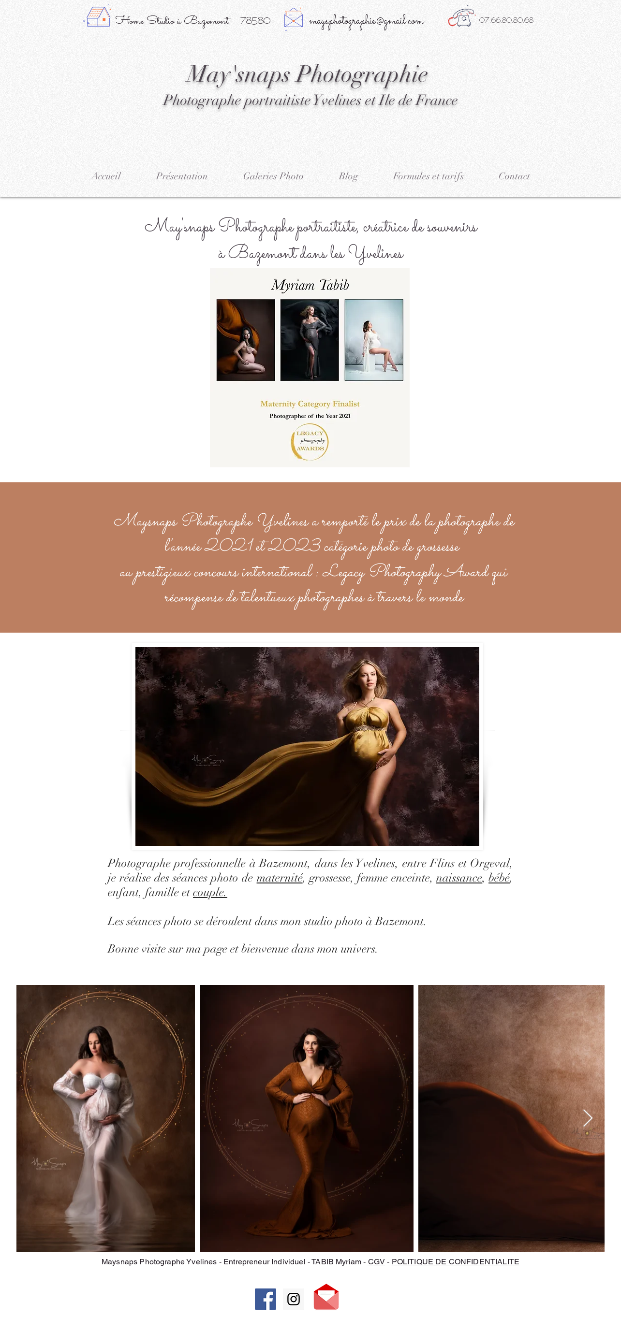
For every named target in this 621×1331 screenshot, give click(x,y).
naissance (459, 877)
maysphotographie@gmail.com (366, 21)
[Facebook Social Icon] (265, 1299)
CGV (376, 1261)
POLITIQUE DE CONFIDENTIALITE (455, 1261)
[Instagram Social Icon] (293, 1299)
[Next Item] (587, 1118)
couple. (210, 892)
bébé (499, 877)
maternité (280, 877)
